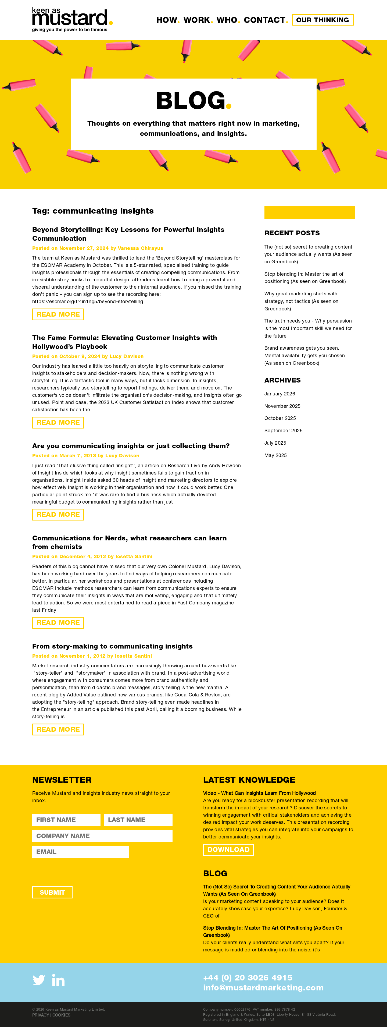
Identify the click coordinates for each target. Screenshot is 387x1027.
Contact (264, 20)
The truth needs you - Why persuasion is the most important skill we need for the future (308, 328)
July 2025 (275, 443)
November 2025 (282, 406)
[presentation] (73, 872)
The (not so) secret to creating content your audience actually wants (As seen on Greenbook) (308, 254)
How (166, 20)
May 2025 (275, 455)
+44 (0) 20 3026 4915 (247, 977)
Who (227, 20)
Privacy (40, 1015)
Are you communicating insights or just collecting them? (131, 446)
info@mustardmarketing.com (263, 987)
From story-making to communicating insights (112, 646)
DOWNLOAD (228, 849)
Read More (58, 314)
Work (197, 20)
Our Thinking (322, 20)
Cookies (61, 1015)
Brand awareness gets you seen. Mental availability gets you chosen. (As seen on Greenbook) (305, 355)
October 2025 (280, 418)
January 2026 (279, 393)
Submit (52, 892)
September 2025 (283, 430)
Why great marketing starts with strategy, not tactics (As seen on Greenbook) (301, 301)
